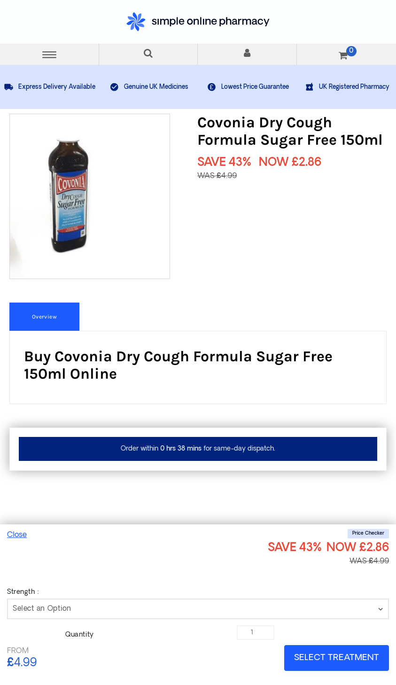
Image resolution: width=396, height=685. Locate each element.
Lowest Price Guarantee (248, 87)
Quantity (79, 634)
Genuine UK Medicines (148, 87)
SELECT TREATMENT (336, 658)
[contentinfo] (198, 609)
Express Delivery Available (49, 87)
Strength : (23, 592)
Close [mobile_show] (17, 535)
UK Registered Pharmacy (346, 87)
